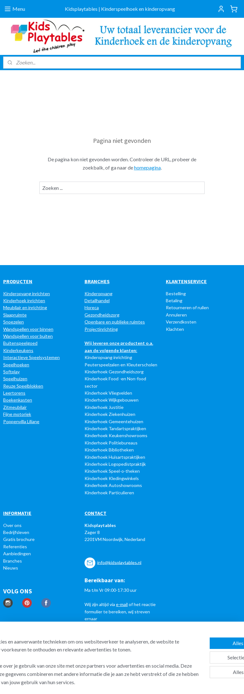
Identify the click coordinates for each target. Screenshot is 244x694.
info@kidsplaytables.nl (119, 562)
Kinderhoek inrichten (24, 300)
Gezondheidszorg (102, 314)
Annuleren (176, 314)
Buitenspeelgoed (20, 343)
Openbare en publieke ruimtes (115, 321)
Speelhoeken (16, 364)
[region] (80, 653)
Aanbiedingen (17, 553)
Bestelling (176, 293)
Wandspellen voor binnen (28, 329)
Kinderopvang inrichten (26, 293)
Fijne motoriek (17, 414)
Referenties (15, 546)
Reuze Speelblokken (23, 386)
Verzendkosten (181, 321)
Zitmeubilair (15, 407)
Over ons (12, 525)
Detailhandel (97, 300)
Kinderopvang (98, 293)
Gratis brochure (19, 539)
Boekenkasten (17, 400)
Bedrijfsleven (16, 532)
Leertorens (14, 393)
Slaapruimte (15, 314)
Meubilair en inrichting (25, 307)
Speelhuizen (15, 378)
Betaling (174, 300)
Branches (12, 561)
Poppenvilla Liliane (21, 421)
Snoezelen (13, 321)
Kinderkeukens (18, 350)
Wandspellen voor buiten (28, 336)
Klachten (175, 329)
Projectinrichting (101, 329)
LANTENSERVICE (188, 281)
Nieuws (10, 568)
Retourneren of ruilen (187, 307)
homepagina (147, 167)
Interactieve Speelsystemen (31, 357)
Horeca (92, 307)
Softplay (11, 371)
